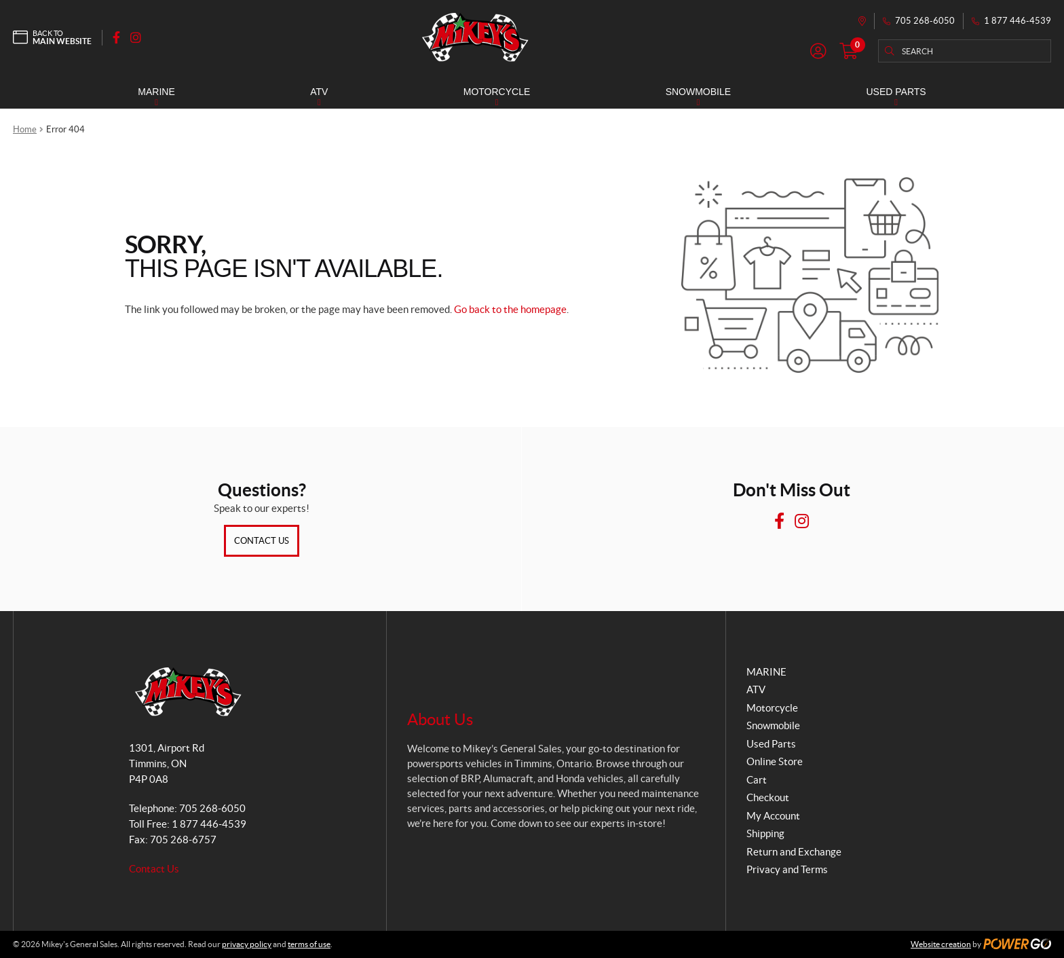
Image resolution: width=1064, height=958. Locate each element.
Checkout (767, 797)
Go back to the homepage (510, 309)
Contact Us (261, 541)
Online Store (774, 761)
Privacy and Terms (787, 869)
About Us (440, 719)
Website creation (941, 944)
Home (25, 129)
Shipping (765, 833)
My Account (773, 816)
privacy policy (246, 944)
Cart (756, 780)
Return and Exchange (793, 852)
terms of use (309, 944)
